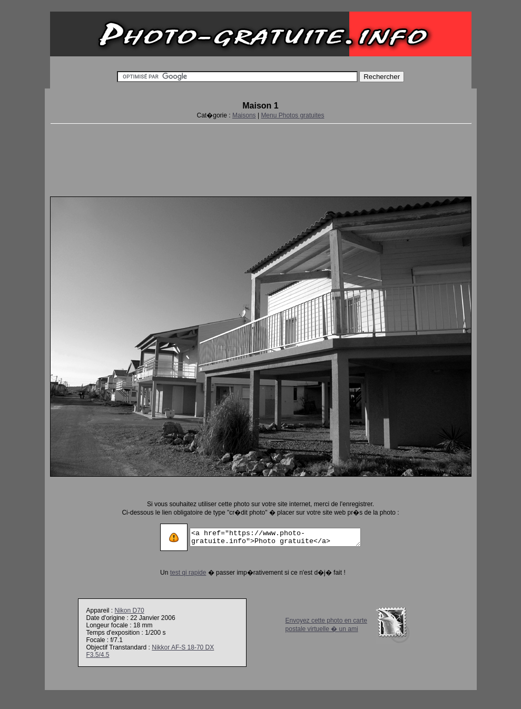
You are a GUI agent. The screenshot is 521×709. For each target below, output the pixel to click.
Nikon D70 (129, 610)
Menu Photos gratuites (292, 115)
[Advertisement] (261, 158)
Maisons (244, 115)
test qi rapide (178, 572)
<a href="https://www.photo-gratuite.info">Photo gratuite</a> (275, 537)
